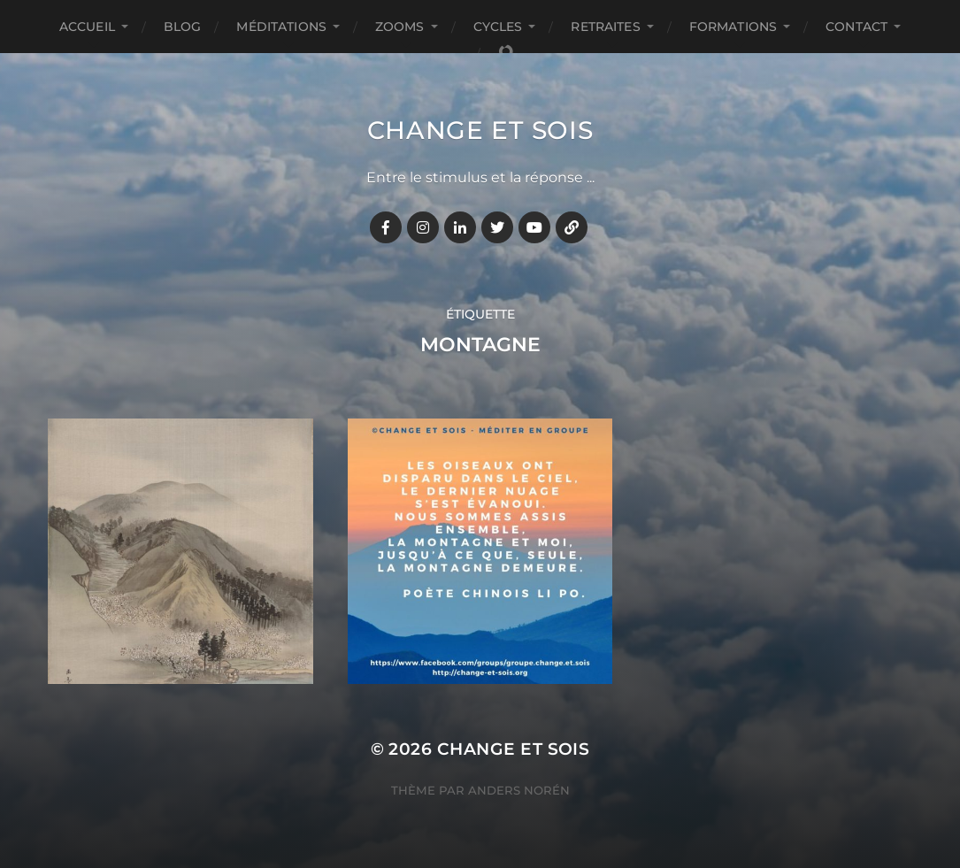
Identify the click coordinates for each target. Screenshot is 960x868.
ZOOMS (400, 27)
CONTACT (856, 27)
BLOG (183, 27)
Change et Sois (480, 130)
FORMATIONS (733, 27)
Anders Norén (519, 790)
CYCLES (498, 27)
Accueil (87, 27)
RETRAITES (605, 27)
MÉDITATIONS (281, 27)
